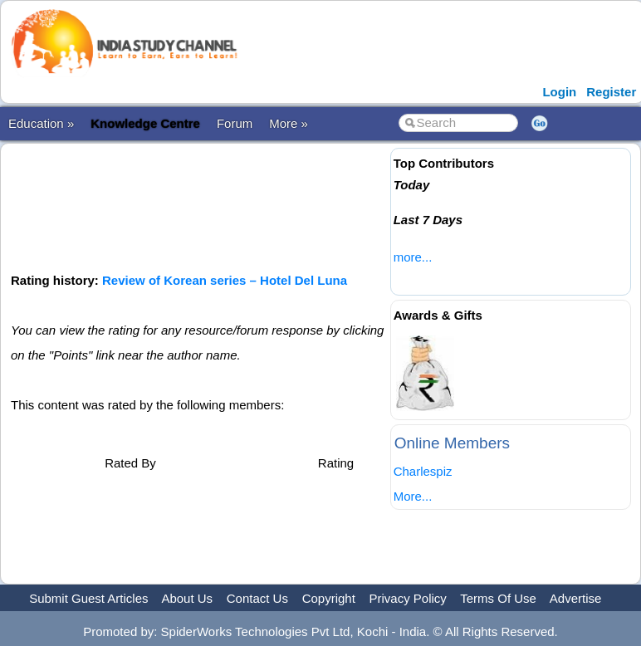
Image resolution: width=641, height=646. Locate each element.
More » (288, 123)
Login (559, 92)
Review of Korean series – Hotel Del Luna (224, 280)
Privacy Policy (408, 598)
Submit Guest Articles (88, 598)
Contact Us (257, 598)
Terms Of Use (498, 598)
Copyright (328, 598)
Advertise (576, 598)
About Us (187, 598)
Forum (234, 123)
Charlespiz (423, 471)
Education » (41, 123)
